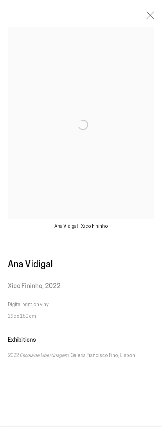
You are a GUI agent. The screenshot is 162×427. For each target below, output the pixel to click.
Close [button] (148, 17)
